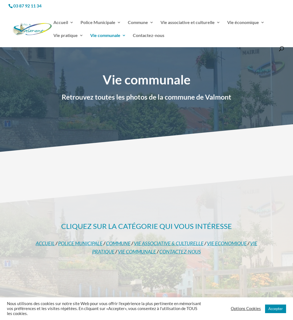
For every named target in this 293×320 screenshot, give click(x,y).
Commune (138, 22)
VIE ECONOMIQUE (227, 243)
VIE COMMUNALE (137, 251)
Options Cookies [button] (246, 308)
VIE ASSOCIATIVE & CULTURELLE (169, 243)
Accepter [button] (275, 308)
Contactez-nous (148, 35)
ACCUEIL (45, 243)
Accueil (60, 22)
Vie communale (105, 35)
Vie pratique (65, 35)
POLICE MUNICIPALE (80, 243)
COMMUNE (118, 243)
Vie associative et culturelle (187, 22)
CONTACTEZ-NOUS (180, 251)
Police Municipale (98, 22)
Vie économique (243, 22)
